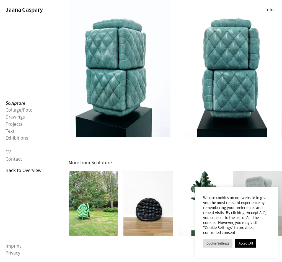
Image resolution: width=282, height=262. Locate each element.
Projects (14, 124)
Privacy (13, 253)
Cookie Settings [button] (217, 243)
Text (10, 131)
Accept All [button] (246, 243)
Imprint (13, 246)
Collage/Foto (19, 110)
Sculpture (15, 103)
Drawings (15, 117)
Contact (14, 159)
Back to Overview (24, 170)
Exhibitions (17, 138)
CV (8, 152)
